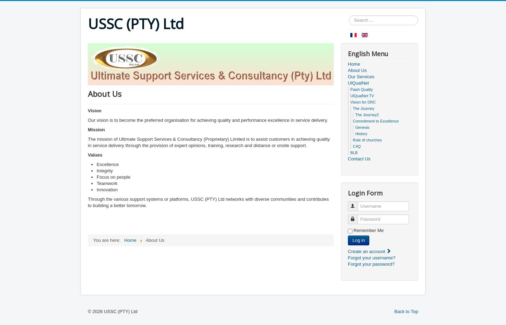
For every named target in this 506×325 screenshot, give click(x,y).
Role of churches (367, 140)
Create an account (369, 251)
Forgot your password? (371, 264)
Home (354, 64)
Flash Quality (361, 89)
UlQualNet (358, 83)
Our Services (361, 76)
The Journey (363, 108)
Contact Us (359, 158)
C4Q (357, 146)
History (361, 134)
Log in (358, 240)
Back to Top (406, 311)
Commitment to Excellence (376, 121)
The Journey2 (367, 115)
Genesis (362, 127)
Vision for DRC (363, 102)
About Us (357, 70)
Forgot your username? (371, 257)
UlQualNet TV (362, 96)
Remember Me (368, 230)
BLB (354, 153)
